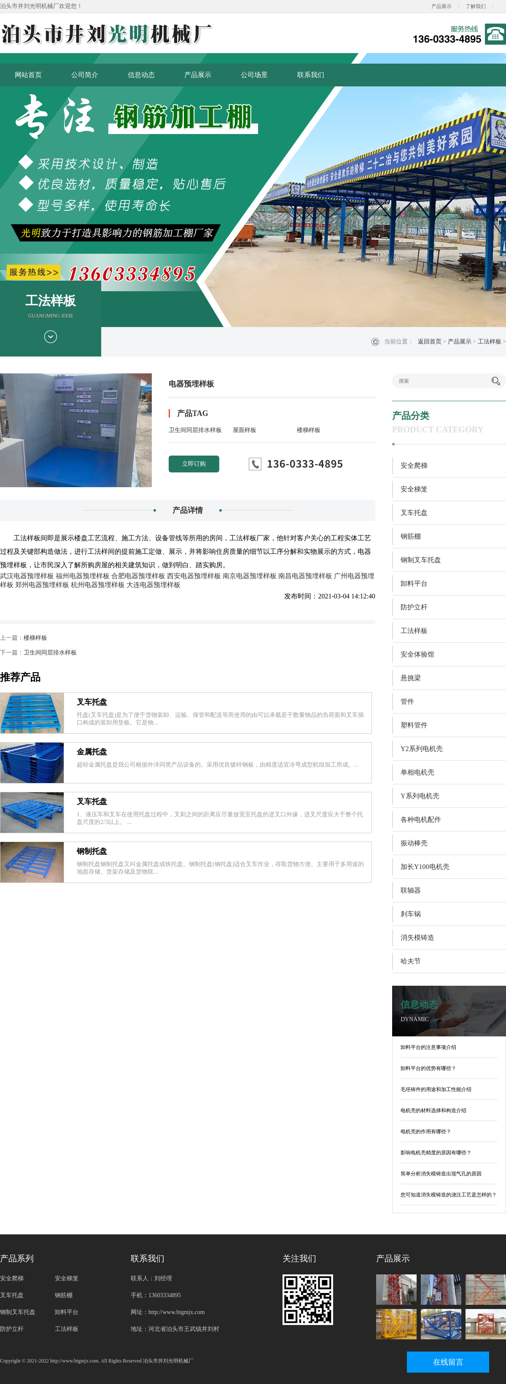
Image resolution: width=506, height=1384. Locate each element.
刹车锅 (411, 913)
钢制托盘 (92, 851)
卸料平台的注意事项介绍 (428, 1047)
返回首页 (429, 341)
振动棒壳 (414, 843)
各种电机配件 (421, 819)
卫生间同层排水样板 (195, 430)
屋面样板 (244, 430)
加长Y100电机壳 (425, 866)
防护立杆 (414, 607)
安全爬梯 (414, 465)
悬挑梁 (411, 677)
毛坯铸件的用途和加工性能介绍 (436, 1089)
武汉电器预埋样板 (27, 575)
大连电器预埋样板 (153, 584)
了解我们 (476, 6)
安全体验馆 (417, 654)
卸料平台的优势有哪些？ (428, 1068)
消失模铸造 (417, 937)
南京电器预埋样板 (250, 575)
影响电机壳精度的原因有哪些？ (436, 1153)
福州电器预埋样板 (83, 575)
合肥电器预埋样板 (138, 575)
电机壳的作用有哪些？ (426, 1132)
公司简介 (84, 74)
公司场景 (254, 74)
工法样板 (489, 341)
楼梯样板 (308, 430)
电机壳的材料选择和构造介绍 (433, 1110)
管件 (407, 701)
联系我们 (310, 74)
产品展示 (441, 6)
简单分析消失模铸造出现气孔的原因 (441, 1174)
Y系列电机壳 (420, 795)
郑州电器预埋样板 (42, 584)
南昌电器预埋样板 (305, 575)
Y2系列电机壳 (422, 748)
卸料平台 (414, 583)
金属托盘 (92, 752)
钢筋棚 (411, 536)
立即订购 (194, 464)
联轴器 (411, 890)
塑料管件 (414, 725)
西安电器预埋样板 (194, 575)
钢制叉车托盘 (421, 559)
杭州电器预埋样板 (98, 584)
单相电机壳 (417, 772)
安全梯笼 (414, 489)
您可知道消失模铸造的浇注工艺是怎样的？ (449, 1195)
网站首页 (28, 74)
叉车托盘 (92, 702)
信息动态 (141, 74)
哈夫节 (411, 961)
